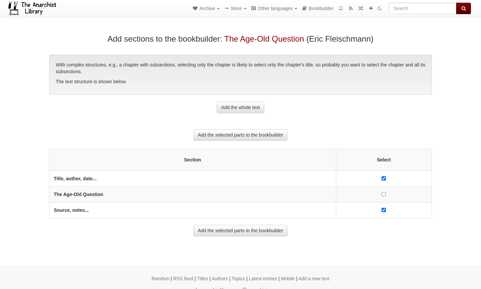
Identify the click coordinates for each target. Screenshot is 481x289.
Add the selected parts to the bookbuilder (240, 135)
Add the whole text (240, 107)
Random (160, 278)
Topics (238, 278)
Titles (202, 278)
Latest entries (263, 278)
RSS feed (183, 278)
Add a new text (314, 278)
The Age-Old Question (264, 38)
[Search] (422, 8)
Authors (220, 278)
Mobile (288, 278)
